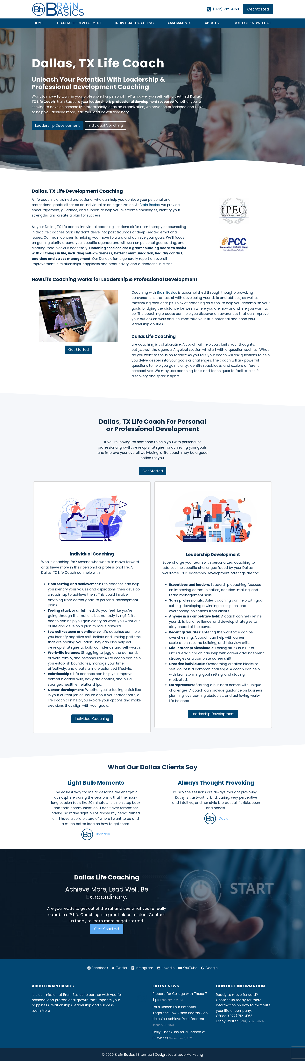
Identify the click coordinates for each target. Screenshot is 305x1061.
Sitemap (145, 1054)
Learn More (41, 1010)
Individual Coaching (134, 23)
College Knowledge (252, 23)
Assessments (179, 23)
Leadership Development (79, 23)
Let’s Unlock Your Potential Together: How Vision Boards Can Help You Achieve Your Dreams (180, 1012)
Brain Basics (150, 204)
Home (38, 23)
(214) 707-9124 (251, 1021)
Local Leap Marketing (185, 1054)
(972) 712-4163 (240, 1015)
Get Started (258, 9)
